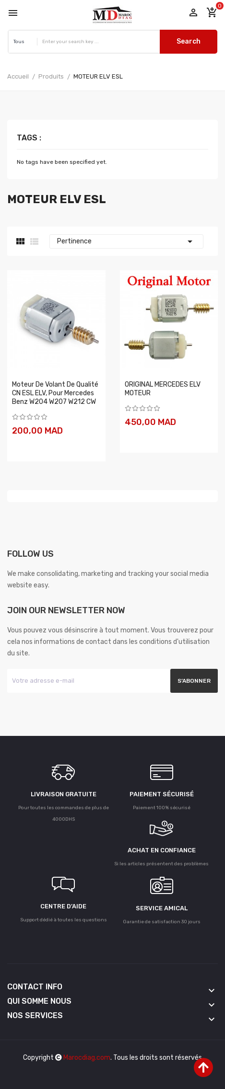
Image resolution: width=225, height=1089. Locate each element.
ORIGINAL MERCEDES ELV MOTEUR (163, 388)
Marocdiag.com (86, 1058)
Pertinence (126, 241)
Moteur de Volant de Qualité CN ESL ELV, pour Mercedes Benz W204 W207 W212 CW (55, 393)
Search (189, 41)
